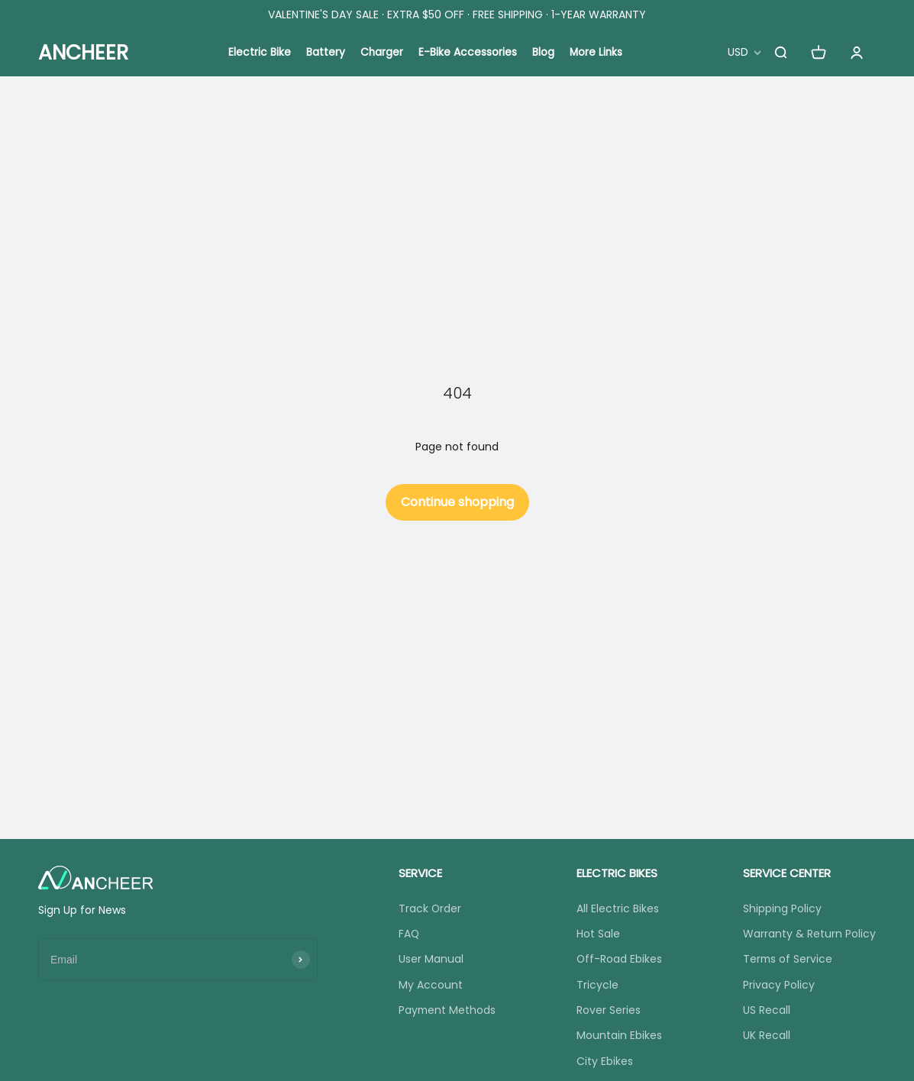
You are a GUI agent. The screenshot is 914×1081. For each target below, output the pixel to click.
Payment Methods (447, 1010)
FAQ (408, 933)
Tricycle (597, 985)
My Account (430, 985)
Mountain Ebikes (619, 1036)
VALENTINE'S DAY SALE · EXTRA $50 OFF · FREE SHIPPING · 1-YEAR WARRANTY (457, 14)
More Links (597, 52)
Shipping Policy (782, 908)
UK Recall (766, 1036)
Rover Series (608, 1010)
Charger (381, 52)
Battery (324, 52)
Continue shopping (457, 502)
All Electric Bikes (617, 908)
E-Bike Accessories (467, 52)
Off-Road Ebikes (619, 959)
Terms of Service (788, 959)
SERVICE (419, 873)
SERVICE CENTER (787, 873)
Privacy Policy (779, 985)
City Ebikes (604, 1062)
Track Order (429, 908)
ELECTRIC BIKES (616, 873)
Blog (543, 52)
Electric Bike (259, 52)
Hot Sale (598, 933)
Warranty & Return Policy (809, 933)
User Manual (430, 959)
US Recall (766, 1010)
